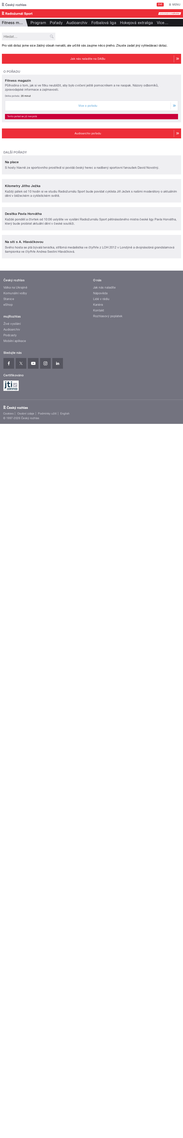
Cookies (8, 900)
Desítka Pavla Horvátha (23, 603)
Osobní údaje (25, 900)
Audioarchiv (76, 22)
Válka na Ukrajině (15, 774)
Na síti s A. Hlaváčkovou (24, 729)
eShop (8, 791)
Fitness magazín (18, 178)
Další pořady (15, 250)
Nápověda (100, 780)
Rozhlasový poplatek (108, 803)
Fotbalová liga (103, 22)
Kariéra (98, 791)
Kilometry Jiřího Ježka (22, 478)
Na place (12, 357)
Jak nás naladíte (104, 774)
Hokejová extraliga (136, 22)
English (64, 900)
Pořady (56, 22)
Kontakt (98, 797)
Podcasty (10, 822)
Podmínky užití (47, 900)
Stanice (8, 786)
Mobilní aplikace (14, 828)
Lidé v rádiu (101, 786)
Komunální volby (15, 780)
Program (38, 22)
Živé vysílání (12, 810)
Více (162, 22)
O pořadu (11, 71)
